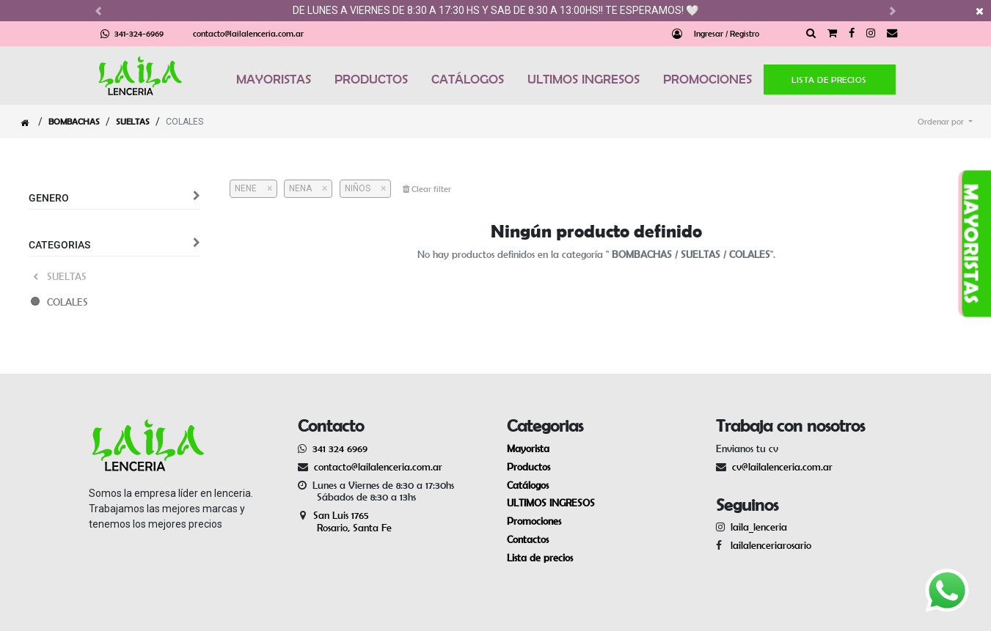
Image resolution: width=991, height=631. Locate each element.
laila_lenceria (759, 527)
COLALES (67, 302)
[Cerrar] (264, 188)
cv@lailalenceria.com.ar (782, 467)
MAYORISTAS (273, 79)
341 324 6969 (339, 448)
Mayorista (528, 448)
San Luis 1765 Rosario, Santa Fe (345, 521)
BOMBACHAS (74, 121)
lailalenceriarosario (768, 545)
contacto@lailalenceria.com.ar (248, 33)
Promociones (534, 521)
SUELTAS (133, 121)
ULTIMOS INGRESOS (583, 79)
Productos (528, 467)
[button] (945, 122)
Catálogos (528, 485)
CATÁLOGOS (467, 79)
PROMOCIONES (707, 79)
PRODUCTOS (371, 79)
